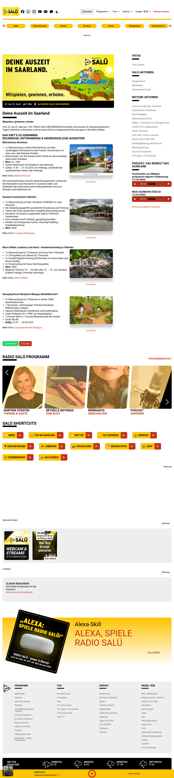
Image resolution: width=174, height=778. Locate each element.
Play (135, 184)
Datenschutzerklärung (151, 732)
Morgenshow (138, 81)
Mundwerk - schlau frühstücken (23, 739)
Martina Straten (22, 723)
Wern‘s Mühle (21, 277)
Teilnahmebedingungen (151, 736)
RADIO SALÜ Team (149, 701)
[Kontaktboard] (30, 446)
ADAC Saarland (140, 131)
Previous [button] (3, 26)
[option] (24, 391)
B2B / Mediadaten (149, 694)
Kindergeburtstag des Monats (147, 143)
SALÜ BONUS (105, 724)
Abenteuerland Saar (142, 118)
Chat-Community (64, 713)
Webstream (20, 694)
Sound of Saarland (141, 151)
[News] (20, 435)
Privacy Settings (148, 747)
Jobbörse (103, 717)
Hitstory (18, 730)
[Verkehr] (153, 435)
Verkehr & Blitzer (106, 705)
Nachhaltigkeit (139, 114)
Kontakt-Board (63, 694)
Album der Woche (22, 726)
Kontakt (145, 744)
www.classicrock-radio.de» (19, 592)
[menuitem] (87, 11)
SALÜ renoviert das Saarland (146, 106)
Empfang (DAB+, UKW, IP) (152, 697)
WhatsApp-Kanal (140, 147)
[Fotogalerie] (96, 446)
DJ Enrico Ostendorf (24, 719)
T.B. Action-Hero (64, 705)
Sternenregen (147, 709)
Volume (168, 183)
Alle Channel (134, 774)
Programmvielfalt (160, 358)
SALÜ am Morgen (22, 701)
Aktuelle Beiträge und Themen (24, 710)
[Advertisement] (87, 43)
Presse (144, 740)
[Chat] (158, 446)
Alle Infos (154, 652)
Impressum (146, 724)
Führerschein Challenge (144, 110)
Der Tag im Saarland (108, 697)
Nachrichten (104, 694)
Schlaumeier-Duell (141, 89)
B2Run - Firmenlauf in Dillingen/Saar (150, 122)
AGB (143, 728)
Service (126, 11)
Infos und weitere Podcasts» (146, 207)
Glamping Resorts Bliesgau (28, 327)
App (59, 701)
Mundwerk (137, 85)
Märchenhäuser (22, 175)
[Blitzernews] (124, 435)
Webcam (18, 697)
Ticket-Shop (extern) (108, 713)
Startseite (87, 11)
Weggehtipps (105, 709)
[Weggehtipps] (132, 446)
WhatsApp (10, 343)
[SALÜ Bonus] (64, 457)
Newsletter (146, 705)
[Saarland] (60, 435)
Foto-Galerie (138, 64)
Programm (101, 11)
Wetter (102, 701)
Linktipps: (6, 569)
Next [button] (170, 26)
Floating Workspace (25, 233)
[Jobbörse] (62, 446)
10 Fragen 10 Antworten (144, 155)
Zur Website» (91, 164)
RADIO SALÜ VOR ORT (143, 139)
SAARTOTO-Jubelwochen (145, 127)
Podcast (18, 705)
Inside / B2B (142, 11)
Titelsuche (103, 728)
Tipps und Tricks (106, 721)
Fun (115, 11)
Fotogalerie (62, 697)
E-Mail (27, 344)
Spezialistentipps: (10, 520)
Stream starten (161, 11)
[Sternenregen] (30, 457)
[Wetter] (89, 435)
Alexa (143, 713)
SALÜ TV (61, 717)
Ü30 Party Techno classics (145, 135)
